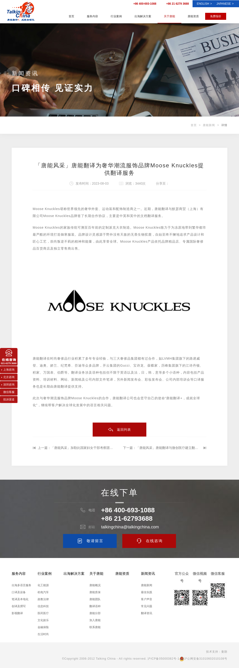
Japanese (225, 3)
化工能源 (43, 585)
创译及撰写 (19, 606)
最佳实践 (146, 592)
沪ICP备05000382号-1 (163, 658)
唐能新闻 (209, 125)
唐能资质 (193, 16)
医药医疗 (43, 613)
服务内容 (92, 16)
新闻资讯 (148, 573)
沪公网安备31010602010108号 (203, 658)
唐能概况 (95, 585)
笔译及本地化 (20, 599)
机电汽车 (43, 592)
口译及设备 (19, 592)
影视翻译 (17, 613)
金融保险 (43, 627)
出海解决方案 (142, 16)
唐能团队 (95, 599)
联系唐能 (95, 627)
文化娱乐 (43, 620)
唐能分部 (95, 613)
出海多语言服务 (21, 585)
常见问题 (146, 606)
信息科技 (43, 606)
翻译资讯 (146, 613)
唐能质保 (95, 592)
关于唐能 (169, 16)
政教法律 (43, 599)
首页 (71, 16)
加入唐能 (95, 620)
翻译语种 (95, 606)
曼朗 (224, 651)
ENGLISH (204, 3)
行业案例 (116, 16)
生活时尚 (43, 634)
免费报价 (215, 16)
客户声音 (146, 599)
